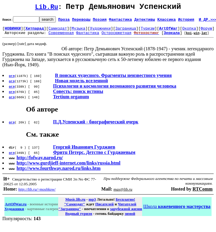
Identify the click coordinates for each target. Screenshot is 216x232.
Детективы (144, 21)
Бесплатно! (125, 203)
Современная (61, 36)
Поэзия (100, 21)
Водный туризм (78, 217)
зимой (130, 217)
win (196, 36)
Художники (100, 30)
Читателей (127, 207)
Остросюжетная (116, 36)
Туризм (148, 30)
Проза (64, 21)
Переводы (81, 21)
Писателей (104, 207)
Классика (166, 21)
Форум (206, 30)
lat (204, 36)
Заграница (125, 30)
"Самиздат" (74, 207)
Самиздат (57, 30)
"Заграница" (69, 212)
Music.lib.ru (75, 203)
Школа (176, 209)
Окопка (189, 30)
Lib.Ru (46, 8)
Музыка (78, 30)
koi (189, 36)
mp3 (92, 203)
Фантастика (120, 21)
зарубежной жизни (126, 212)
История (186, 21)
